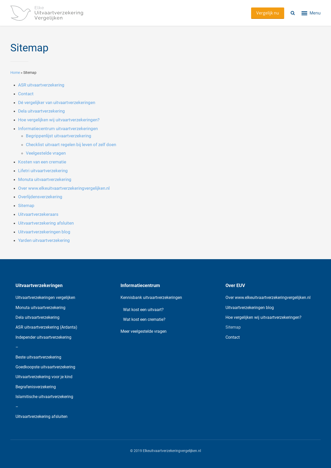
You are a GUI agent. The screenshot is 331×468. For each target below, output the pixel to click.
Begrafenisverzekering (36, 386)
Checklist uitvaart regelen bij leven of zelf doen (71, 144)
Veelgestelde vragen (46, 153)
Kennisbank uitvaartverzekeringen (151, 297)
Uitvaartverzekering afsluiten (46, 223)
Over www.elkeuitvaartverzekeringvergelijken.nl (64, 188)
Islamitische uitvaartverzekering (44, 396)
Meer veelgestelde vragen (144, 331)
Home (15, 72)
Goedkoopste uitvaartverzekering (45, 366)
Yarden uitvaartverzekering (44, 240)
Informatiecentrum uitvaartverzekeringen (58, 128)
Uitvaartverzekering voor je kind (44, 376)
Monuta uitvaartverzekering (44, 179)
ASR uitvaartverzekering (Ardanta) (46, 327)
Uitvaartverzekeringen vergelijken (45, 297)
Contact (26, 93)
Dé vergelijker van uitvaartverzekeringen (56, 102)
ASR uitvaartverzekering (41, 85)
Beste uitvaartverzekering (38, 357)
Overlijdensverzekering (40, 196)
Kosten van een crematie (42, 161)
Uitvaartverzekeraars (38, 214)
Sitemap (26, 205)
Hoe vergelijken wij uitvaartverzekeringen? (59, 119)
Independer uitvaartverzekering (43, 337)
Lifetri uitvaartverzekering (43, 170)
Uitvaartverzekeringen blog (44, 231)
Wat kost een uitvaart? (143, 309)
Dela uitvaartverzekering (41, 111)
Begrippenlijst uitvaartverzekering (58, 135)
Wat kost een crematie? (144, 319)
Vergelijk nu (267, 13)
